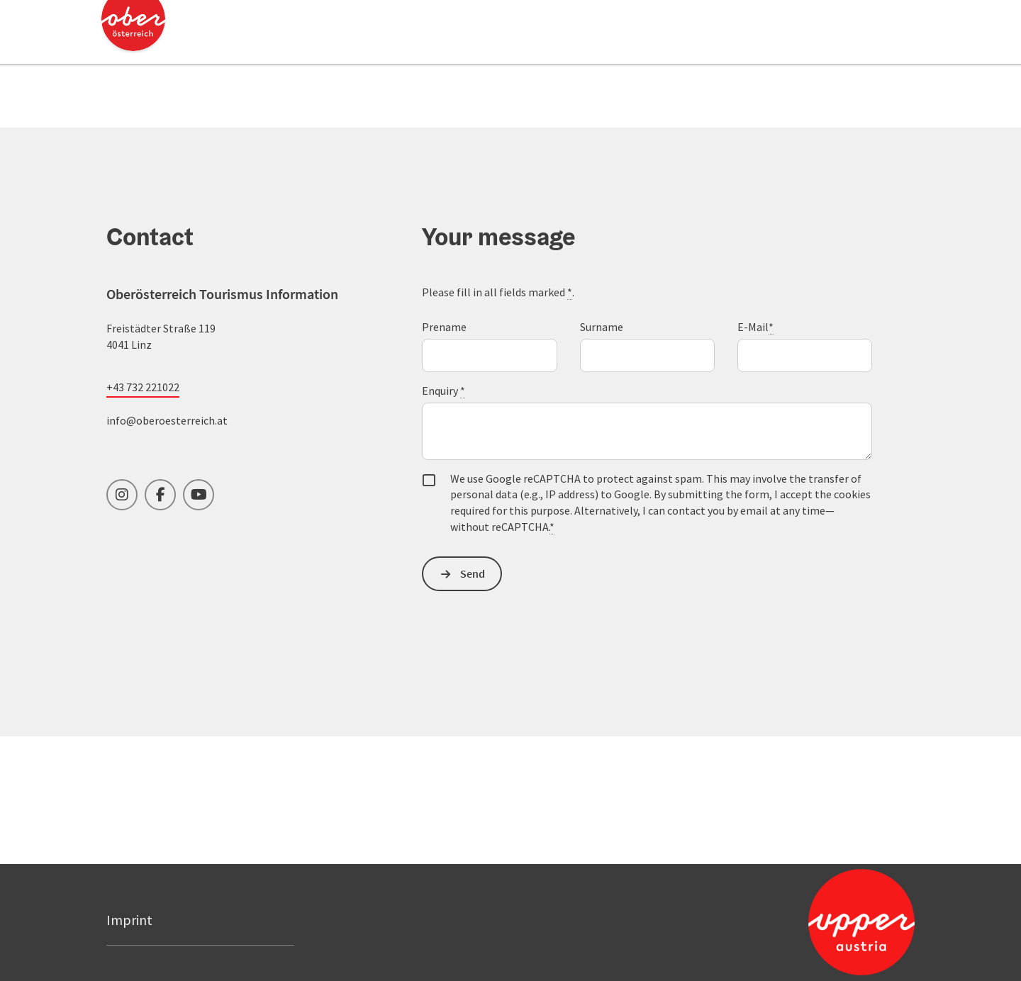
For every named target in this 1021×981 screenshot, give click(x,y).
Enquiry (443, 390)
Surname (601, 327)
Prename (444, 327)
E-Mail (755, 327)
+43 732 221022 (142, 387)
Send (473, 573)
